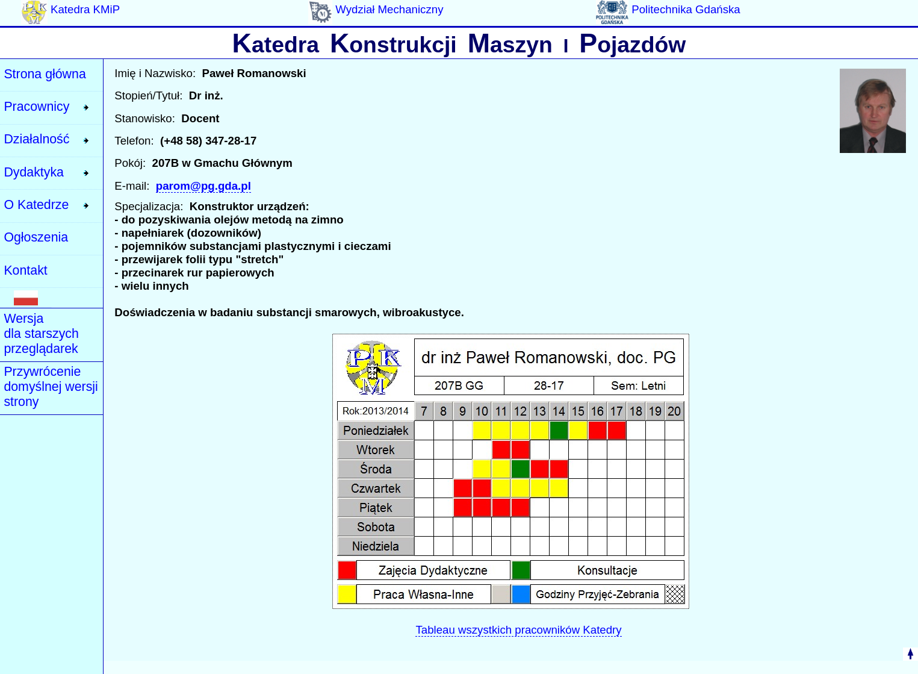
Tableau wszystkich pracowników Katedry (518, 629)
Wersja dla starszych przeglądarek (41, 333)
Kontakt (25, 270)
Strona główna (44, 74)
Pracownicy (36, 106)
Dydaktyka (34, 172)
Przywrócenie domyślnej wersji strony (51, 386)
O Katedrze (36, 205)
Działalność (36, 139)
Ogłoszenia (36, 237)
